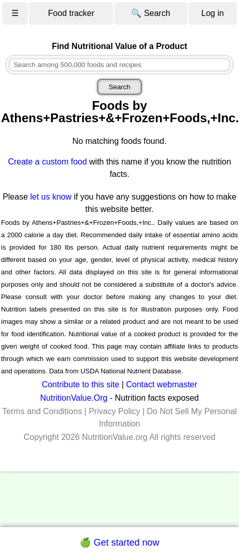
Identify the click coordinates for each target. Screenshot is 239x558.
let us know (51, 196)
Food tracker (71, 13)
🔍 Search (150, 13)
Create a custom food (47, 161)
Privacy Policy (114, 411)
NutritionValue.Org (73, 397)
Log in (212, 13)
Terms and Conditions (42, 411)
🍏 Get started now (119, 542)
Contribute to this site (80, 384)
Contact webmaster (161, 384)
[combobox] (119, 64)
